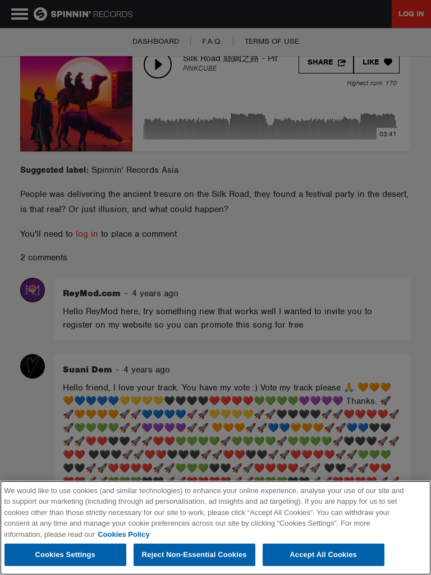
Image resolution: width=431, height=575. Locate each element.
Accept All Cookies (323, 554)
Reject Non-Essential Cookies (194, 554)
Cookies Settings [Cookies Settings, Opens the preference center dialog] (65, 554)
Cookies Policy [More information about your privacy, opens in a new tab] (123, 534)
